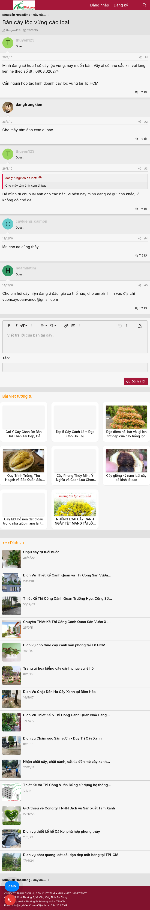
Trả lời (143, 92)
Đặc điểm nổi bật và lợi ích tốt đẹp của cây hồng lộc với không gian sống (126, 436)
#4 (146, 238)
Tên (5, 358)
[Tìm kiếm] (144, 5)
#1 (146, 57)
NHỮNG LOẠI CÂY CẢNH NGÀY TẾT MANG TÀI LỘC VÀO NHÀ (75, 523)
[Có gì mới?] (135, 5)
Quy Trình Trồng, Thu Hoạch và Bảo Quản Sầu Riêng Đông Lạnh (23, 480)
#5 (146, 285)
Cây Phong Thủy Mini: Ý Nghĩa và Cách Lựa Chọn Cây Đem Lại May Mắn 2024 (75, 482)
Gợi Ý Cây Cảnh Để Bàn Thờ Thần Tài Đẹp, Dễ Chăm (24, 436)
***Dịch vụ (13, 542)
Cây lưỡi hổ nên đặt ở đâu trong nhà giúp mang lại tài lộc (23, 523)
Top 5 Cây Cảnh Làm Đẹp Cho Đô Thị (75, 434)
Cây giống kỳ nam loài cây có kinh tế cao (126, 478)
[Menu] (6, 5)
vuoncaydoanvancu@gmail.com (30, 299)
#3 (146, 168)
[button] (9, 325)
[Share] (140, 57)
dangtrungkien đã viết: (21, 178)
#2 (146, 121)
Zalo (12, 886)
